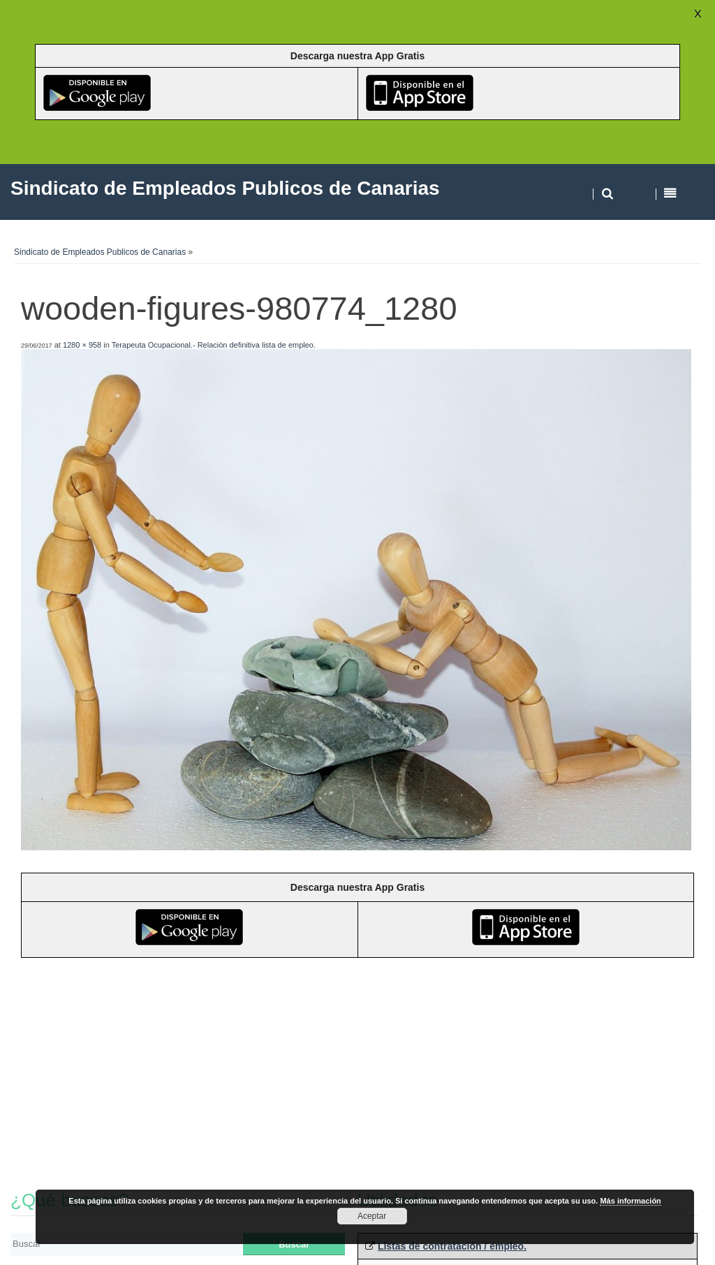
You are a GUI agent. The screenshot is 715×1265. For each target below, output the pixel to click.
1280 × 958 (82, 345)
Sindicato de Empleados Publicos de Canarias (100, 252)
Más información (630, 1201)
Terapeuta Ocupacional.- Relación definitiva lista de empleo (213, 345)
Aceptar (372, 1216)
